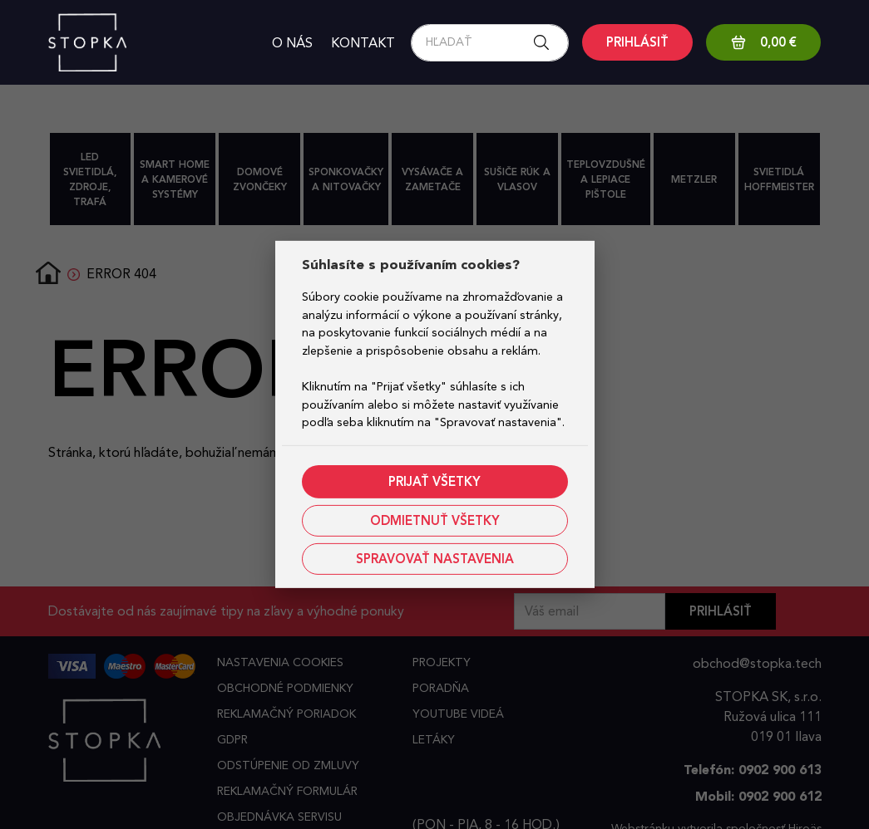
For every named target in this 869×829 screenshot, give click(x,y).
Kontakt (363, 43)
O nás (292, 43)
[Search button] (546, 42)
